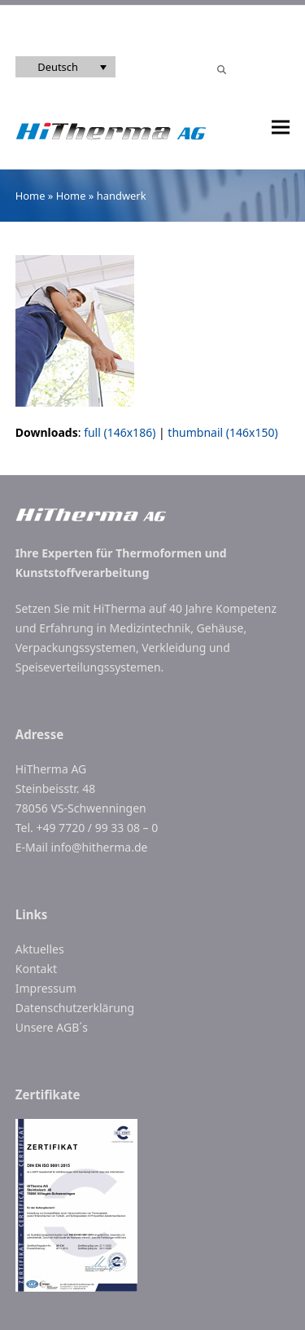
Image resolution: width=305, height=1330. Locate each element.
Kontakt (36, 968)
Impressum (45, 988)
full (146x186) (119, 432)
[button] (281, 127)
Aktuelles (39, 949)
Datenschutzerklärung (74, 1007)
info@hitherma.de (98, 847)
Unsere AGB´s (51, 1027)
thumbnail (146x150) (222, 432)
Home (30, 195)
